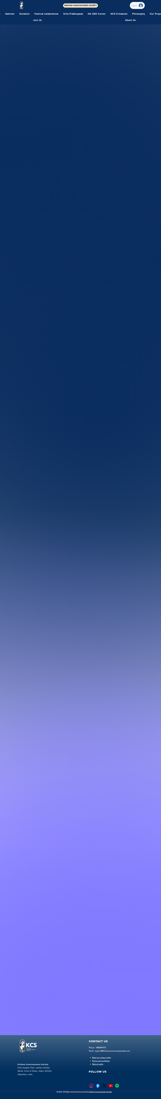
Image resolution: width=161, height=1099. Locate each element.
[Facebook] (97, 1085)
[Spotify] (117, 1085)
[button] (46, 13)
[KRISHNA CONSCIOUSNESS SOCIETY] (80, 5)
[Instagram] (91, 1085)
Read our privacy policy (101, 1057)
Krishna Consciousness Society (100, 1092)
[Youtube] (110, 1085)
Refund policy (97, 1064)
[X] (104, 1085)
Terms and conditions (101, 1061)
